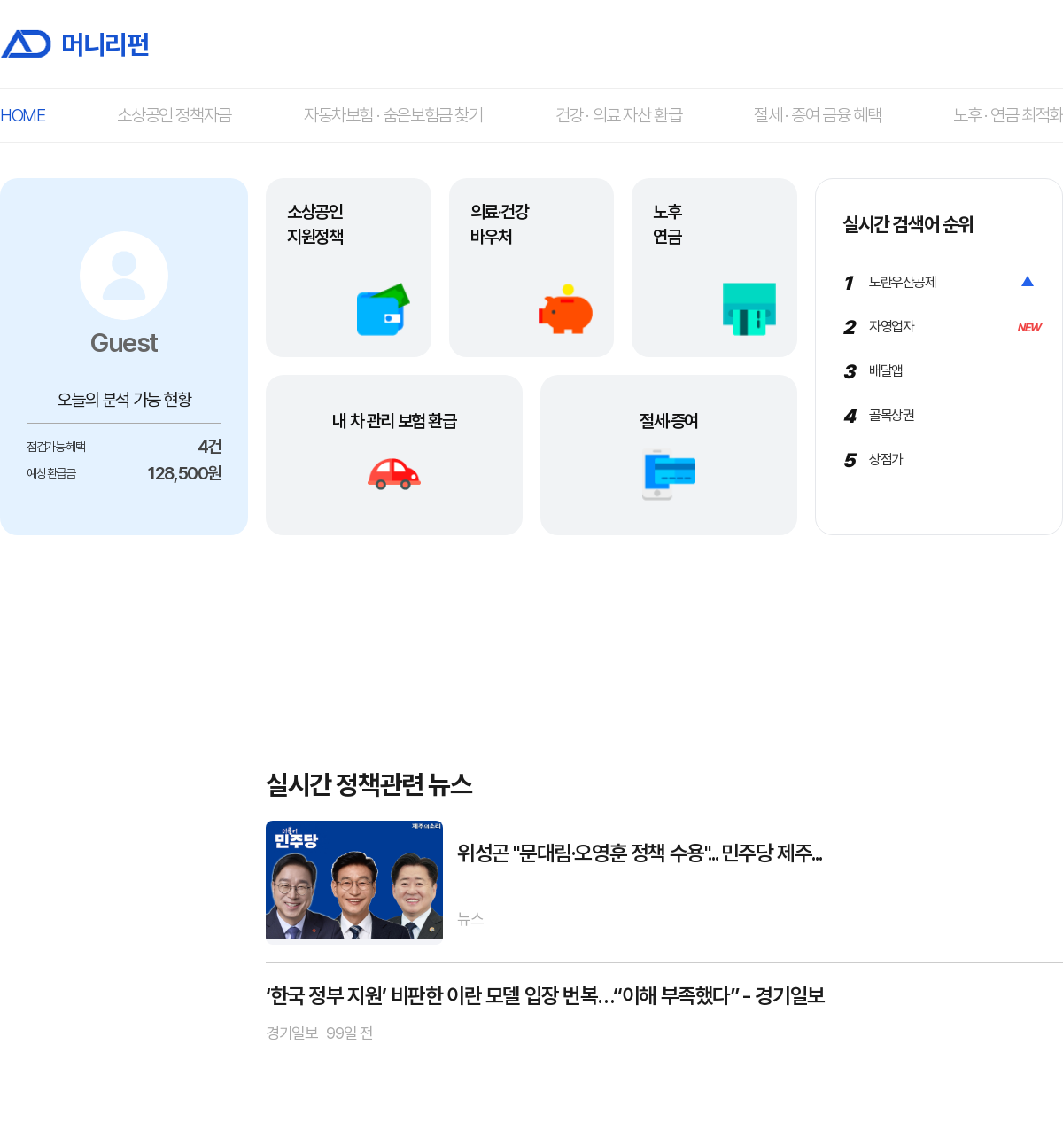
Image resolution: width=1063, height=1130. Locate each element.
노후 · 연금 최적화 (1008, 115)
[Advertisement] (124, 814)
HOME (22, 115)
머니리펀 (74, 43)
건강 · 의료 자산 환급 (618, 115)
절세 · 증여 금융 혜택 (817, 115)
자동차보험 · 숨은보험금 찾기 (393, 115)
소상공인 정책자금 (173, 115)
